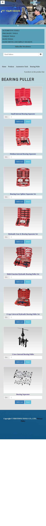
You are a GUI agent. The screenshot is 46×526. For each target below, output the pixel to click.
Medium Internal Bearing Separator (23, 154)
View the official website (17, 469)
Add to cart (19, 121)
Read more (4, 469)
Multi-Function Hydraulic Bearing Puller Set (23, 274)
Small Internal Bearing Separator (23, 114)
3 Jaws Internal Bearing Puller (23, 354)
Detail (28, 121)
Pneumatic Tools (10, 33)
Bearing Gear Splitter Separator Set (23, 194)
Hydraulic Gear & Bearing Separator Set (23, 234)
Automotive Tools (10, 30)
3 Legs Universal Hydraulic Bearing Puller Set (23, 314)
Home (4, 66)
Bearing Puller (35, 66)
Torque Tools (8, 36)
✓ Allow (3, 445)
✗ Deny (2, 448)
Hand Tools (7, 39)
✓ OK (12, 525)
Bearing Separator (23, 394)
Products (11, 66)
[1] (25, 117)
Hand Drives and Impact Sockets (17, 42)
